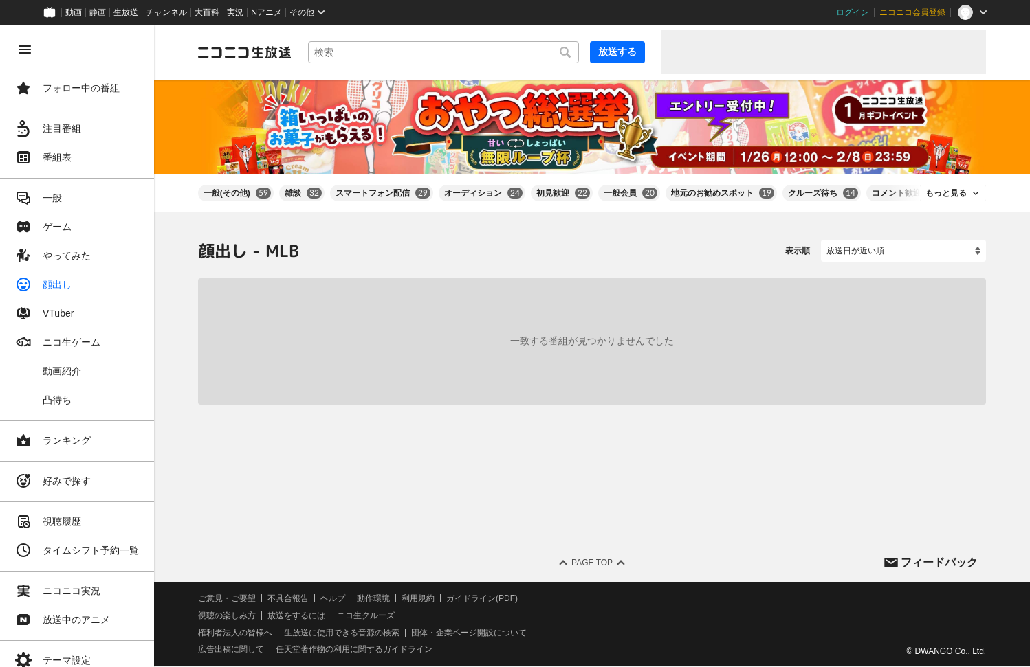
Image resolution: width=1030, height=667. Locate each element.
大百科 (207, 12)
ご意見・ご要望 (227, 598)
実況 (235, 12)
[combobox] (443, 52)
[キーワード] (443, 52)
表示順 (797, 251)
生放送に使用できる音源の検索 (341, 633)
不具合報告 (288, 598)
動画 (73, 12)
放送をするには (296, 615)
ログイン (852, 12)
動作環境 (373, 598)
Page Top (592, 562)
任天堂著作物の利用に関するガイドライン (354, 650)
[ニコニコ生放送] (245, 52)
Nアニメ (266, 12)
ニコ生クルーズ (366, 615)
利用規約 (418, 598)
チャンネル (166, 12)
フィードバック (939, 562)
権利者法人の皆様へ (235, 632)
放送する (617, 51)
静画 (97, 12)
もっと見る (946, 193)
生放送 (125, 12)
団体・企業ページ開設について (469, 633)
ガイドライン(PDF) (482, 598)
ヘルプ (332, 598)
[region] (77, 346)
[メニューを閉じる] (25, 49)
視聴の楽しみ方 (227, 615)
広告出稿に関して (231, 650)
